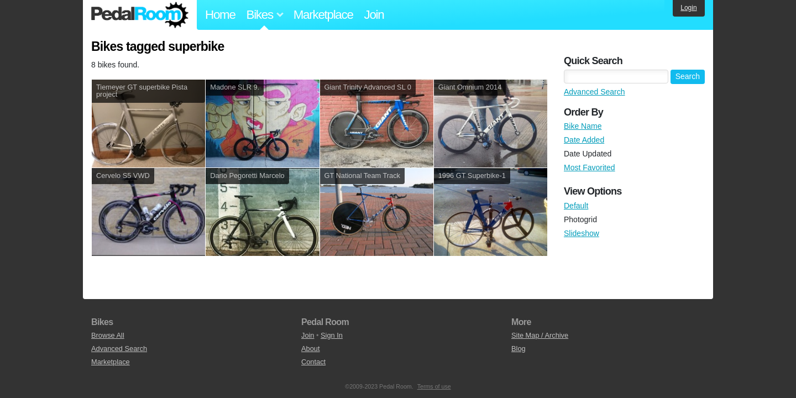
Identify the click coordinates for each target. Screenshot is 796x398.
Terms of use (434, 386)
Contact (313, 362)
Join (374, 15)
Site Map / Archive (539, 335)
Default (576, 205)
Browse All (107, 335)
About (310, 348)
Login (688, 8)
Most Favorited (589, 167)
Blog (518, 348)
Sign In (332, 335)
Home (220, 15)
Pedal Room (139, 15)
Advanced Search (594, 91)
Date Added (584, 139)
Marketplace (323, 15)
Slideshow (581, 233)
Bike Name (582, 126)
